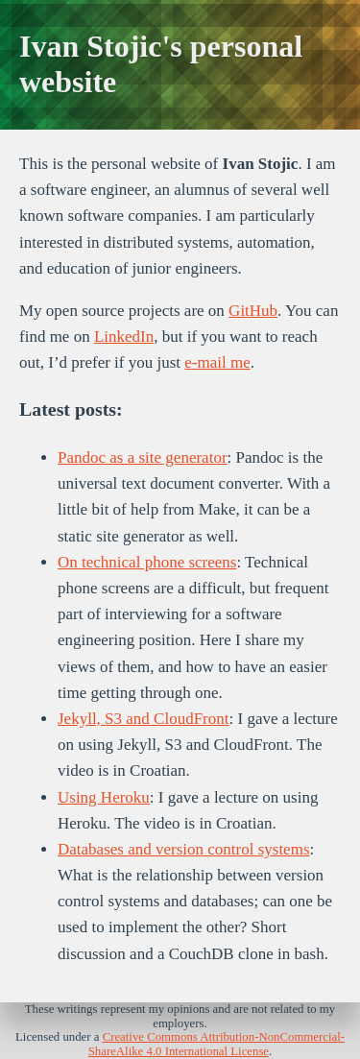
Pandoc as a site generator (143, 457)
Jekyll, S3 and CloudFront (143, 719)
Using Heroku (104, 797)
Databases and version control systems (184, 849)
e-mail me (217, 362)
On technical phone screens (147, 562)
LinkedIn (124, 336)
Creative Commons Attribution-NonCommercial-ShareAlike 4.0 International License (216, 1044)
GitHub (252, 310)
